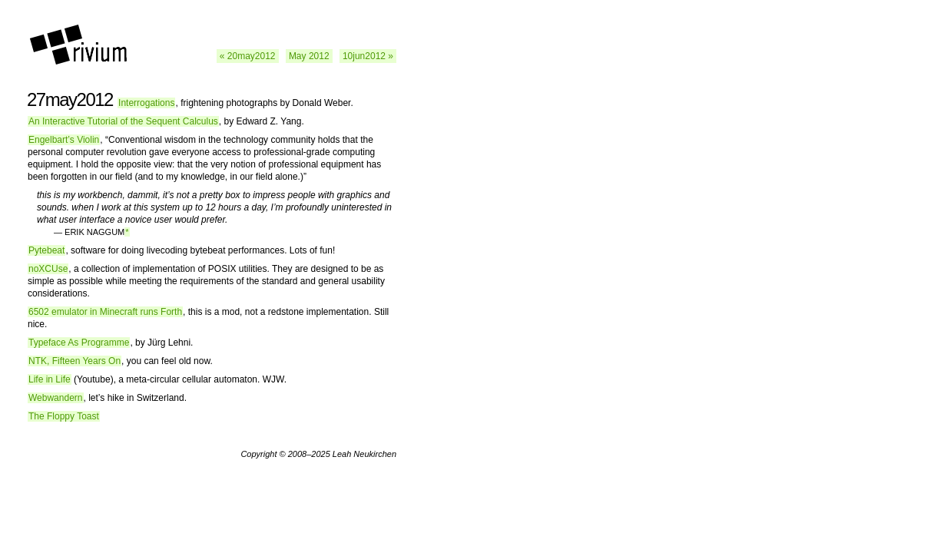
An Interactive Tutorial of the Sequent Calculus (123, 121)
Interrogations (146, 103)
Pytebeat (46, 250)
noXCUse (48, 268)
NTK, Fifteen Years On (74, 361)
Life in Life (49, 379)
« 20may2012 (248, 56)
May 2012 (309, 56)
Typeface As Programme (78, 342)
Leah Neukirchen (364, 454)
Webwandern (55, 397)
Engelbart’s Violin (63, 139)
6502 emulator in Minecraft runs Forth (105, 311)
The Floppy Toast (63, 416)
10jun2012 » (368, 56)
